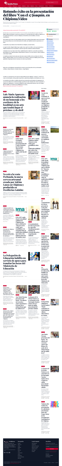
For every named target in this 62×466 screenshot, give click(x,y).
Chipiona (17, 7)
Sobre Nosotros (34, 443)
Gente (19, 448)
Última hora (19, 444)
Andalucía (12, 7)
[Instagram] (7, 452)
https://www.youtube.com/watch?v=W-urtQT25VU (14, 30)
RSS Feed (19, 458)
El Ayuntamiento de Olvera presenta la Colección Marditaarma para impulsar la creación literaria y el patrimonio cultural (34, 229)
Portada (8, 7)
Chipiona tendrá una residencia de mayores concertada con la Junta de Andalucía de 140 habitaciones (8, 210)
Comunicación (20, 452)
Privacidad (45, 462)
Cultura (19, 454)
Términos (52, 462)
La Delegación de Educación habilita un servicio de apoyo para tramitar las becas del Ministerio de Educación (45, 275)
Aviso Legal (33, 450)
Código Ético (34, 444)
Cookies (49, 462)
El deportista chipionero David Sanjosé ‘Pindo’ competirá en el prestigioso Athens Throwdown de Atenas (8, 291)
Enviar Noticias (48, 456)
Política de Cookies (35, 447)
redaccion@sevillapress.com (14, 463)
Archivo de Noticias (21, 456)
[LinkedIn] (9, 452)
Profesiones (20, 455)
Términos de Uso (34, 448)
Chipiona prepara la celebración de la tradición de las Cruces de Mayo (8, 153)
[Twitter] (6, 452)
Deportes (19, 450)
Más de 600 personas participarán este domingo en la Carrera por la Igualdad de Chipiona (8, 132)
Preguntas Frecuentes (49, 455)
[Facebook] (4, 452)
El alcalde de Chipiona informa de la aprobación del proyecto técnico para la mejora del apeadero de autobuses (8, 232)
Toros (19, 451)
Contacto (33, 451)
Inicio (4, 7)
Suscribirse (52, 448)
